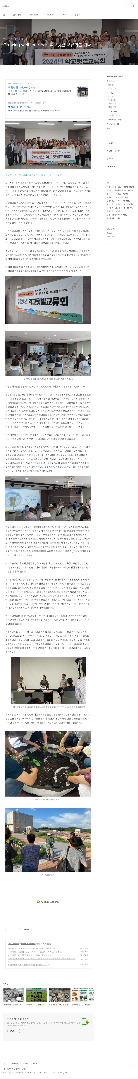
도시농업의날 (118, 278)
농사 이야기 (112, 97)
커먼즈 (109, 267)
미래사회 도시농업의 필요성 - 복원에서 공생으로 (28, 955)
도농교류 (117, 292)
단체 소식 (110, 81)
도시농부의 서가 (113, 124)
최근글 (109, 151)
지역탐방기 (112, 104)
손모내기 (110, 274)
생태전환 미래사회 (28, 944)
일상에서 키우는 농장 (19, 107)
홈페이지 (17, 14)
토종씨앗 (110, 278)
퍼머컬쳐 (110, 288)
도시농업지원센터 (128, 267)
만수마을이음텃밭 (120, 271)
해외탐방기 (112, 107)
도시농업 (110, 93)
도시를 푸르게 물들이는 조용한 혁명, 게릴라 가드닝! (30, 948)
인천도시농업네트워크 (18, 1019)
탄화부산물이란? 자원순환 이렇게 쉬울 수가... (27, 965)
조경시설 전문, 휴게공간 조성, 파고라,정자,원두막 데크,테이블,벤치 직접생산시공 (39, 92)
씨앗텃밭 (110, 285)
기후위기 (119, 281)
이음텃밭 (110, 292)
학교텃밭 (126, 281)
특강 (114, 267)
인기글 (117, 151)
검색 (126, 5)
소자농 (118, 299)
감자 (126, 278)
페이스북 (109, 326)
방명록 (77, 14)
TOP (132, 1064)
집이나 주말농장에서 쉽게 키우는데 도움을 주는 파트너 (34, 110)
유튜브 (25, 1063)
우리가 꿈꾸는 (13, 944)
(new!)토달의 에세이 (114, 120)
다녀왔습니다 (112, 88)
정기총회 (110, 271)
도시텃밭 (131, 271)
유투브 (115, 326)
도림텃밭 (125, 274)
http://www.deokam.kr (17, 83)
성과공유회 (110, 299)
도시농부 (117, 285)
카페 (64, 14)
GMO (124, 285)
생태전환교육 (127, 288)
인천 (115, 288)
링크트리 (36, 1063)
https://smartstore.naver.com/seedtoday (24, 103)
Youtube (50, 14)
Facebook (33, 14)
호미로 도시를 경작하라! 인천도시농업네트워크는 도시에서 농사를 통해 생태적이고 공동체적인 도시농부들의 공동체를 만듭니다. (44, 1024)
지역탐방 (130, 285)
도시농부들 (112, 100)
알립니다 (111, 85)
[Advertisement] (48, 901)
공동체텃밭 (110, 281)
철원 (118, 267)
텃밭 (124, 295)
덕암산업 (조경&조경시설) (22, 87)
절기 (120, 288)
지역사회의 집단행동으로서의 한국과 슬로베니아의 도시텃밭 (33, 952)
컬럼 (108, 128)
